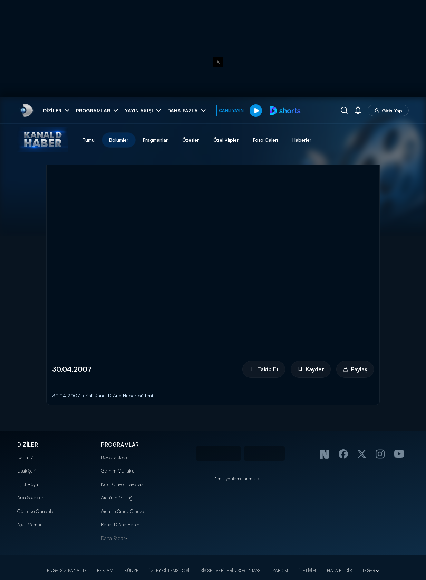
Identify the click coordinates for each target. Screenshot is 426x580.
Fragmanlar (155, 140)
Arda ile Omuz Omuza (122, 511)
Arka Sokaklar (30, 498)
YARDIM (280, 570)
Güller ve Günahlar (36, 511)
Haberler (301, 140)
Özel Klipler (226, 140)
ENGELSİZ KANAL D (66, 570)
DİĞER (369, 570)
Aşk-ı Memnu (30, 524)
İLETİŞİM (307, 570)
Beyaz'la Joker (114, 457)
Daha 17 (25, 457)
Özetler (190, 140)
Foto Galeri (265, 140)
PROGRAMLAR (120, 444)
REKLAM (105, 570)
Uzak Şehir (27, 471)
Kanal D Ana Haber (120, 524)
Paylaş (355, 369)
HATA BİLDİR (339, 570)
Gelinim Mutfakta (118, 471)
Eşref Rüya (27, 484)
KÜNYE (131, 570)
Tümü (89, 140)
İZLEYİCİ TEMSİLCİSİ (169, 570)
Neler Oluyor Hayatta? (122, 484)
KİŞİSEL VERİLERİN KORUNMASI (231, 570)
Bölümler (118, 140)
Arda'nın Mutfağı (117, 498)
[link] (26, 110)
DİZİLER (27, 444)
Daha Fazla (112, 538)
